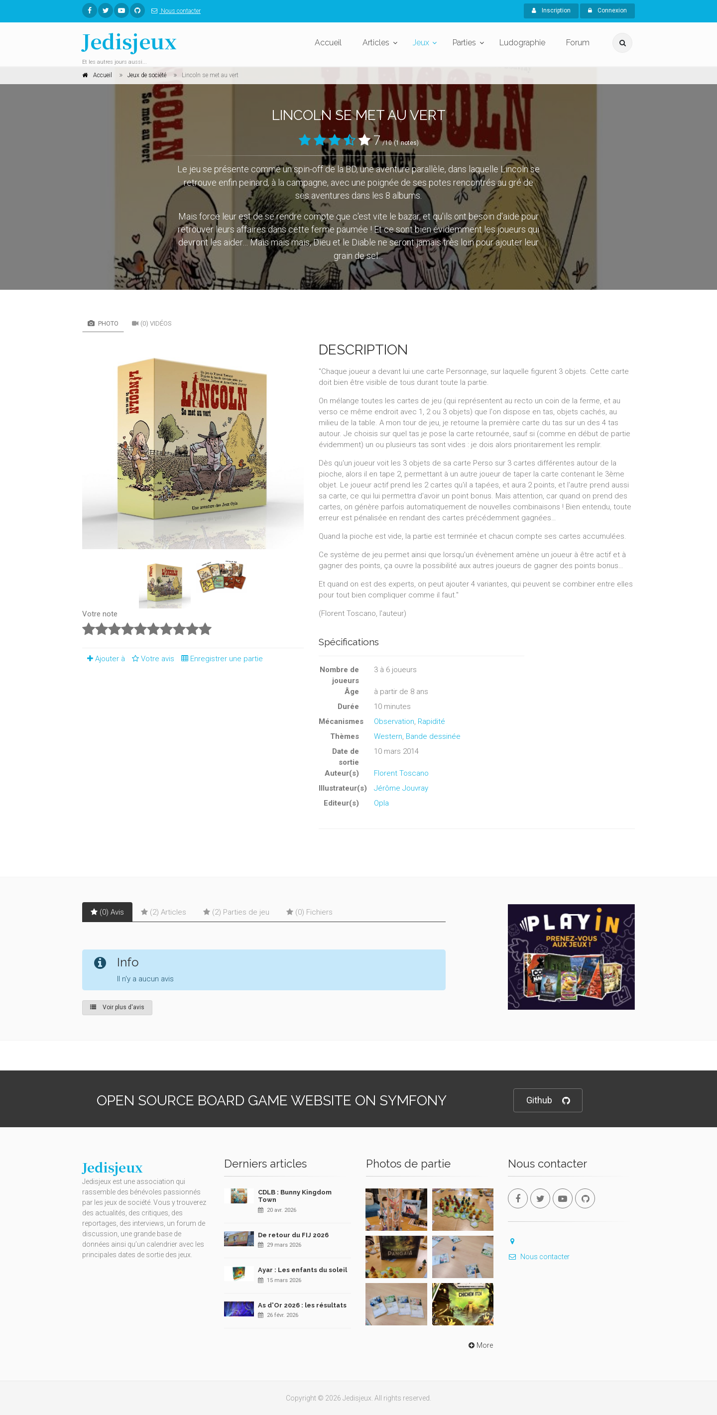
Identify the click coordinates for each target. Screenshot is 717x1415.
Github (548, 1100)
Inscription (551, 10)
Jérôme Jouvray (401, 788)
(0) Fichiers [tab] (309, 912)
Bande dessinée (433, 736)
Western (388, 736)
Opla (381, 803)
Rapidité (431, 721)
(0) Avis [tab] (107, 912)
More (480, 1345)
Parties (464, 42)
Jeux (421, 42)
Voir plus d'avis (117, 1007)
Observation (394, 721)
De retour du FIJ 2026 (293, 1235)
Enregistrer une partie (219, 658)
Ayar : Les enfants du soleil (302, 1270)
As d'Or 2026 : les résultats (302, 1305)
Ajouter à (103, 658)
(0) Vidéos (152, 323)
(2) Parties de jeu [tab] (236, 912)
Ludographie (522, 42)
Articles (375, 42)
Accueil (328, 42)
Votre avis (151, 658)
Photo (103, 323)
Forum (578, 42)
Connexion (607, 10)
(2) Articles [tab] (163, 912)
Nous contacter (174, 10)
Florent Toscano (401, 773)
